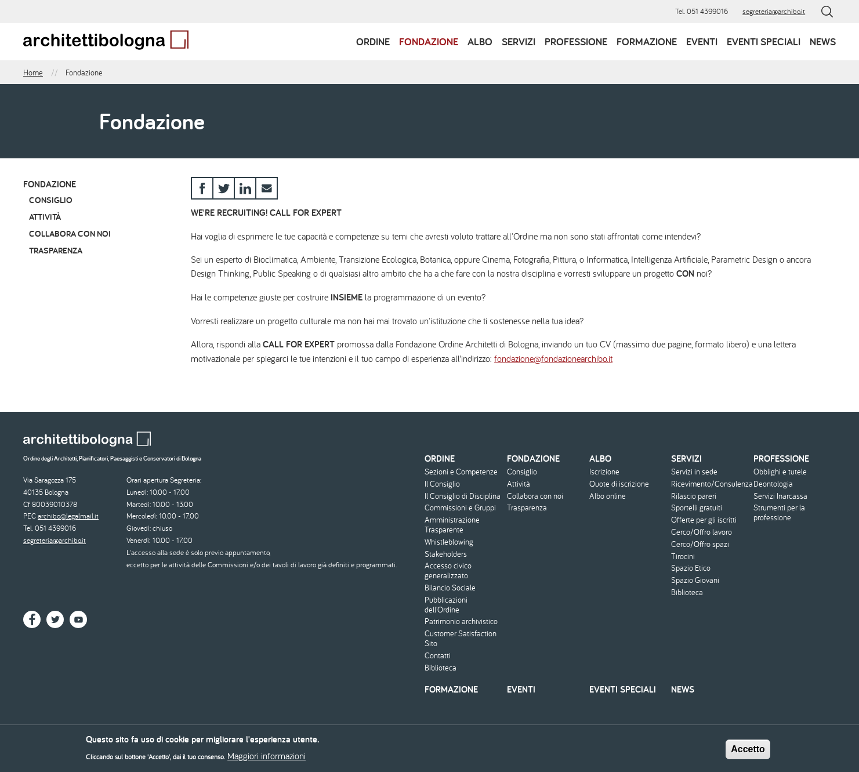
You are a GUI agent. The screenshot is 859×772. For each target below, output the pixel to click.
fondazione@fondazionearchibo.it (553, 358)
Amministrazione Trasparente (452, 525)
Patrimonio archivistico (461, 621)
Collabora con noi (70, 233)
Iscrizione (604, 472)
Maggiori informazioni (266, 759)
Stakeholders (446, 554)
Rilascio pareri (693, 496)
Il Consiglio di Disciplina (463, 496)
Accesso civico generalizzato (448, 571)
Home (33, 72)
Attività (45, 216)
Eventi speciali (763, 41)
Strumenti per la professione (779, 513)
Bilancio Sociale (450, 588)
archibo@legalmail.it (68, 516)
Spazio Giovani (695, 580)
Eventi (701, 41)
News (823, 41)
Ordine (373, 41)
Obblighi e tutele (780, 472)
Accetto (748, 752)
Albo (479, 41)
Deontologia (773, 484)
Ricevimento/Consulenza (711, 484)
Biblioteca (440, 668)
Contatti (438, 656)
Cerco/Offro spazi (700, 544)
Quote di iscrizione (619, 484)
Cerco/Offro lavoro (701, 532)
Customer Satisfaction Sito (460, 638)
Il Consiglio (442, 484)
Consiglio (51, 199)
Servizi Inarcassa (780, 496)
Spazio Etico (691, 568)
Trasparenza (55, 250)
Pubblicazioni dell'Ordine (446, 605)
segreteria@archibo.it (773, 11)
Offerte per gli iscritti (704, 520)
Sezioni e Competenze (461, 472)
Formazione (647, 41)
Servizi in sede (694, 472)
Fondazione (428, 41)
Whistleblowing (449, 542)
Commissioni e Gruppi (460, 508)
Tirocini (683, 556)
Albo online (607, 496)
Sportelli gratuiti (696, 508)
